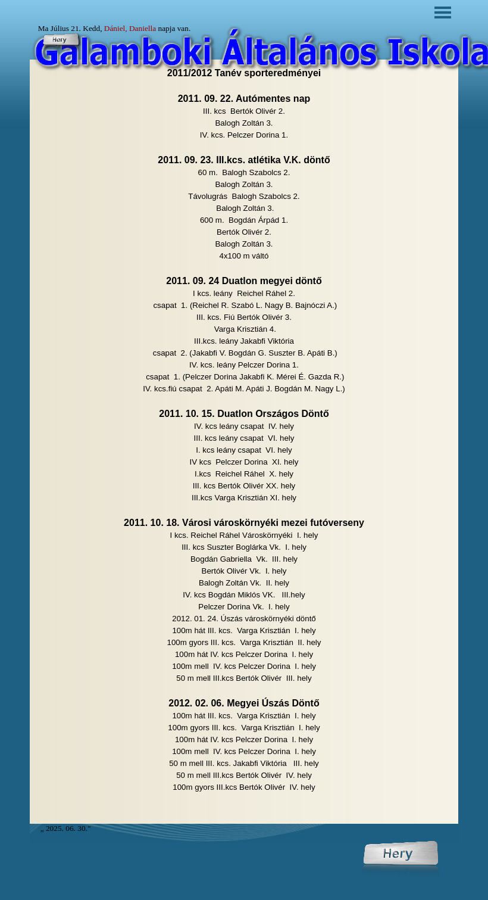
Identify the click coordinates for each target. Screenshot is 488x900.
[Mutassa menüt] (442, 12)
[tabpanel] (244, 441)
